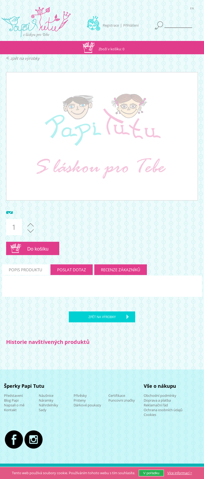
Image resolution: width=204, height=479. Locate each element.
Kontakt (10, 409)
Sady (42, 409)
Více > (179, 472)
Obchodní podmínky (160, 395)
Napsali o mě (14, 405)
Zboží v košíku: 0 (111, 49)
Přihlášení (131, 25)
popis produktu (25, 269)
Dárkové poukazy (87, 405)
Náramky (46, 400)
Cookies (150, 414)
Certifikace (116, 395)
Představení (13, 395)
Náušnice (46, 395)
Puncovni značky (121, 400)
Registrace (111, 25)
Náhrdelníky (48, 405)
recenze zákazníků (120, 269)
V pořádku (151, 473)
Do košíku (38, 249)
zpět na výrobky (25, 58)
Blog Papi (11, 400)
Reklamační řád (156, 405)
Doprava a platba (157, 400)
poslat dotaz (71, 269)
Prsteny (80, 400)
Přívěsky (80, 395)
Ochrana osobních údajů (163, 409)
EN (192, 9)
